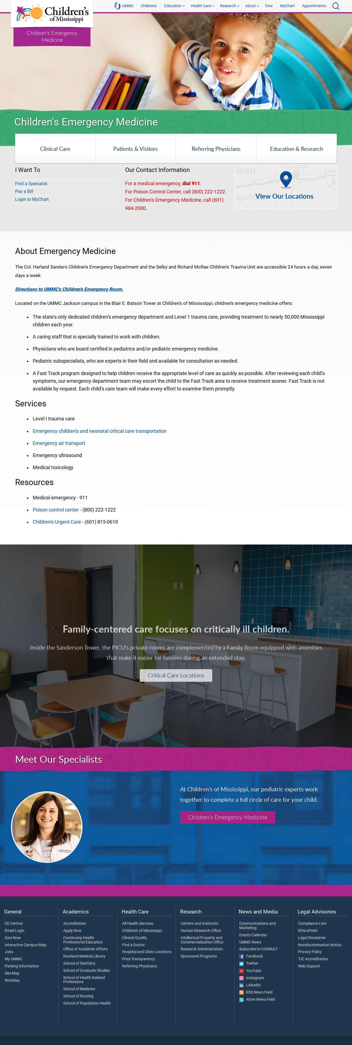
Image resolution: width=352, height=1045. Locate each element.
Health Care (201, 6)
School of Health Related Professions (84, 980)
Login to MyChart (32, 199)
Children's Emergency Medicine (52, 36)
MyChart (287, 6)
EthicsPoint (308, 931)
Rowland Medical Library (84, 956)
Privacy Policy (310, 952)
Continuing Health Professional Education (83, 940)
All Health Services (137, 923)
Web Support (309, 966)
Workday (12, 980)
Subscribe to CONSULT (258, 949)
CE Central (14, 923)
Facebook (251, 956)
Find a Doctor (133, 945)
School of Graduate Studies (86, 971)
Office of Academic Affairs (85, 949)
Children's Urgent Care (57, 522)
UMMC (124, 6)
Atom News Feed (257, 999)
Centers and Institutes (199, 923)
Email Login (14, 931)
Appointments (314, 6)
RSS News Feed (256, 992)
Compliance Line (312, 923)
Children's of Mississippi (142, 931)
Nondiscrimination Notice (319, 945)
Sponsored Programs (199, 956)
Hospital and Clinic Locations (147, 952)
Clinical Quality (134, 938)
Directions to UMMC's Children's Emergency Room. (69, 289)
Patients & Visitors (135, 148)
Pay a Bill (24, 191)
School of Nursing (78, 996)
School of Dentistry (79, 963)
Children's (149, 6)
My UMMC (13, 959)
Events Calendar (253, 935)
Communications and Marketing (257, 925)
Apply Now (72, 931)
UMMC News (250, 942)
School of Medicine (79, 989)
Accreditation (74, 923)
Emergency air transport (59, 443)
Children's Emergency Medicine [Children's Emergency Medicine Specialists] (227, 817)
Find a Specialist (31, 183)
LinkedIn (250, 985)
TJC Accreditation (313, 959)
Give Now (13, 938)
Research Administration (202, 949)
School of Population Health (87, 1003)
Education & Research (296, 148)
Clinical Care (55, 148)
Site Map (12, 973)
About (250, 6)
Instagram (251, 978)
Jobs (9, 952)
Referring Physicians (216, 148)
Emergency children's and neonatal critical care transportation (100, 431)
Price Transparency (138, 959)
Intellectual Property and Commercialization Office (202, 940)
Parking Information (22, 966)
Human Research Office (201, 931)
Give (269, 6)
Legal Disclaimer (312, 938)
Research (228, 6)
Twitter (248, 963)
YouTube (250, 971)
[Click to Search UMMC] (336, 6)
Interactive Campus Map (25, 945)
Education (173, 6)
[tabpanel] (176, 62)
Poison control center (56, 510)
